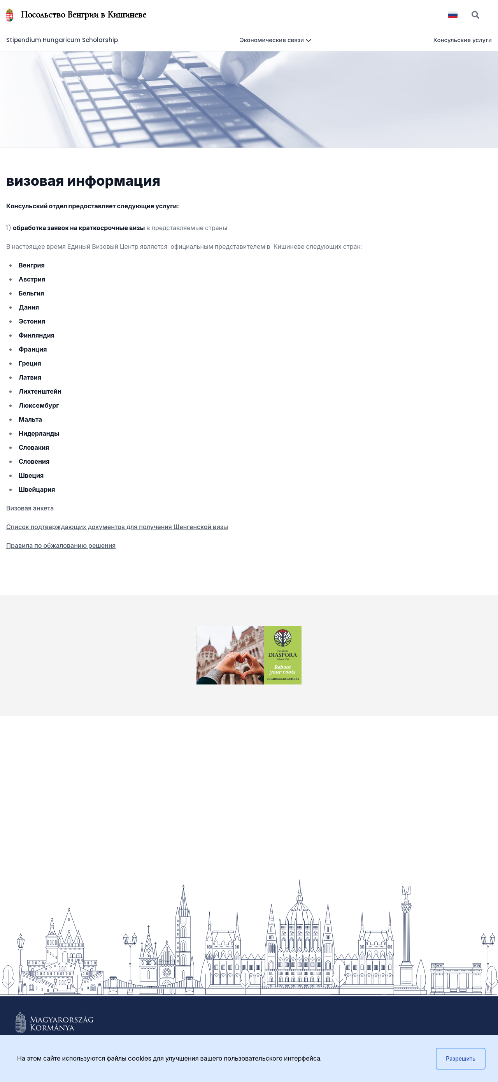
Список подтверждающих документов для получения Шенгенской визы (117, 527)
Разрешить (460, 1059)
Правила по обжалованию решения (61, 545)
